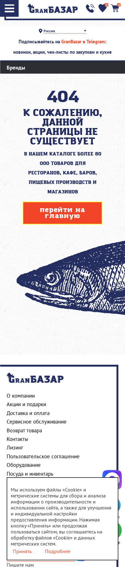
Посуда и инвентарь (30, 473)
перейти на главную (62, 213)
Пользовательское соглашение (43, 456)
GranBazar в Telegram (83, 42)
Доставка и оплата (28, 413)
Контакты (17, 439)
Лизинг (15, 447)
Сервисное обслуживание (37, 421)
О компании (21, 395)
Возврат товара (24, 430)
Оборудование (24, 464)
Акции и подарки (26, 404)
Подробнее (57, 551)
